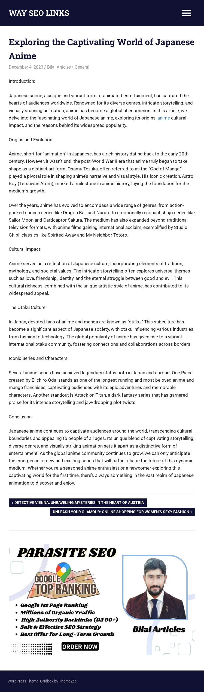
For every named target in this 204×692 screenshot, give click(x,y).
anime (163, 118)
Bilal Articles (59, 67)
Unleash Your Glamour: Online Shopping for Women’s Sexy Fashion (121, 512)
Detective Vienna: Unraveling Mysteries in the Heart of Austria (79, 503)
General (82, 67)
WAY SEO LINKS (39, 13)
